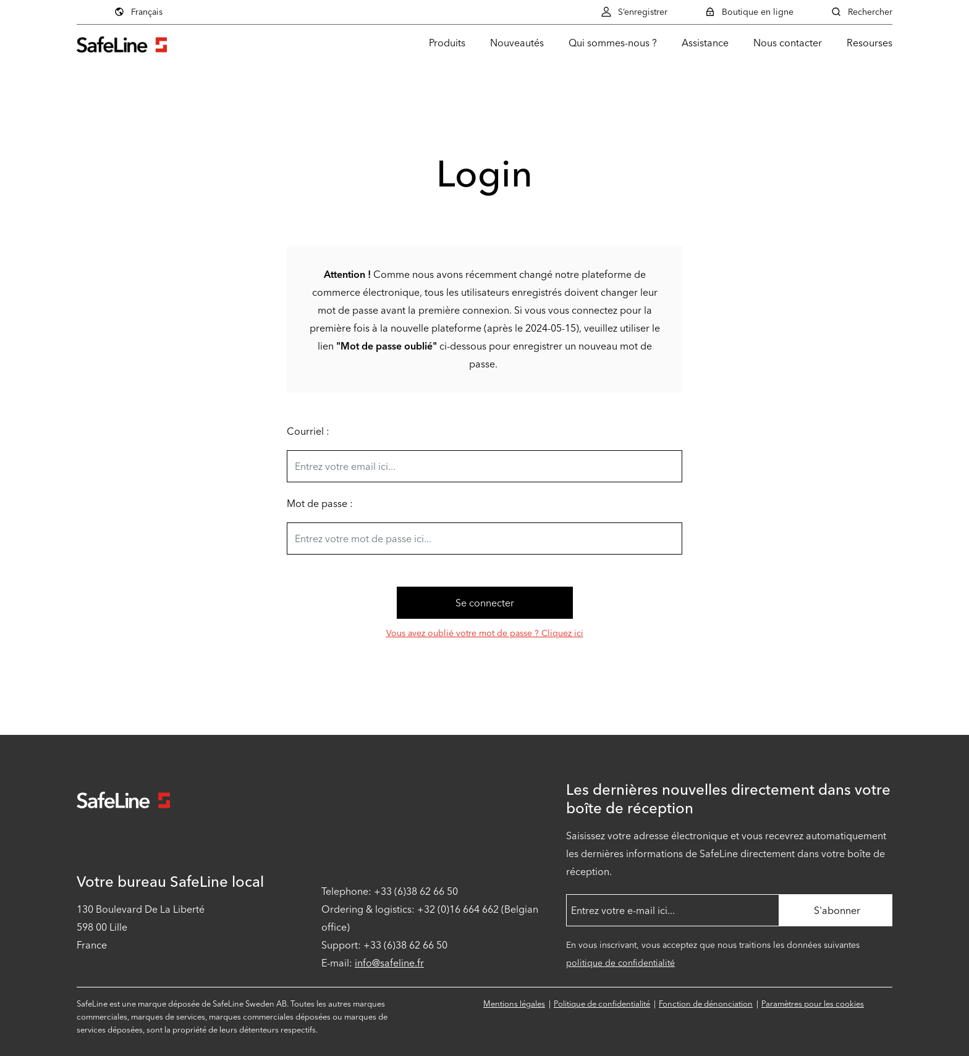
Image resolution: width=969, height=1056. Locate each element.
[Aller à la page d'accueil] (122, 43)
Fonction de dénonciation (706, 1003)
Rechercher (861, 11)
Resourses (869, 43)
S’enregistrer (634, 11)
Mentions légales (514, 1003)
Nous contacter (787, 43)
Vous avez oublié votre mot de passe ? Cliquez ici (484, 633)
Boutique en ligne (749, 11)
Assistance (705, 43)
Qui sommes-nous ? (613, 43)
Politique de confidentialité (602, 1003)
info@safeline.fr (389, 963)
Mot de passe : (320, 503)
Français (138, 11)
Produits (447, 43)
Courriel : (308, 431)
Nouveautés (517, 43)
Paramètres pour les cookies (812, 1003)
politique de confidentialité (620, 963)
